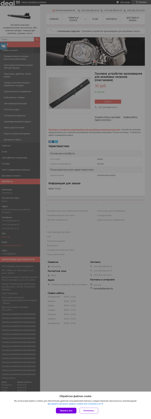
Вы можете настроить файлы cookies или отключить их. (74, 404)
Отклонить (89, 410)
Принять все (66, 410)
